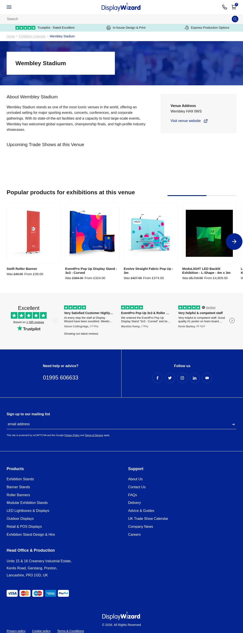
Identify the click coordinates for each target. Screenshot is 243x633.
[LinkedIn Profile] (195, 378)
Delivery (134, 503)
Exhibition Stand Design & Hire (31, 534)
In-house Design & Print (126, 28)
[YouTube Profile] (207, 378)
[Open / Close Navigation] (14, 7)
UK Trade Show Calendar (148, 519)
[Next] (234, 241)
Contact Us (137, 487)
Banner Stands (18, 487)
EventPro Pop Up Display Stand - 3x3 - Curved (91, 271)
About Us (135, 479)
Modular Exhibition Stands (27, 503)
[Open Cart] (234, 7)
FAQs (132, 495)
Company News (140, 526)
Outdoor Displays (20, 519)
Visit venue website (186, 121)
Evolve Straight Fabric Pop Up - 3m (148, 271)
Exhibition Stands (20, 479)
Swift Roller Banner (22, 269)
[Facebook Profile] (157, 378)
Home (11, 36)
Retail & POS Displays (24, 526)
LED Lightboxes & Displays (28, 511)
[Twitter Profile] (170, 378)
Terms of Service (94, 435)
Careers (134, 534)
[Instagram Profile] (182, 378)
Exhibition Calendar (32, 36)
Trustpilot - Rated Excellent (45, 28)
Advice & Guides (141, 511)
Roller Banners (18, 495)
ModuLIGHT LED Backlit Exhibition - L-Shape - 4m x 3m (206, 271)
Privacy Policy (72, 435)
